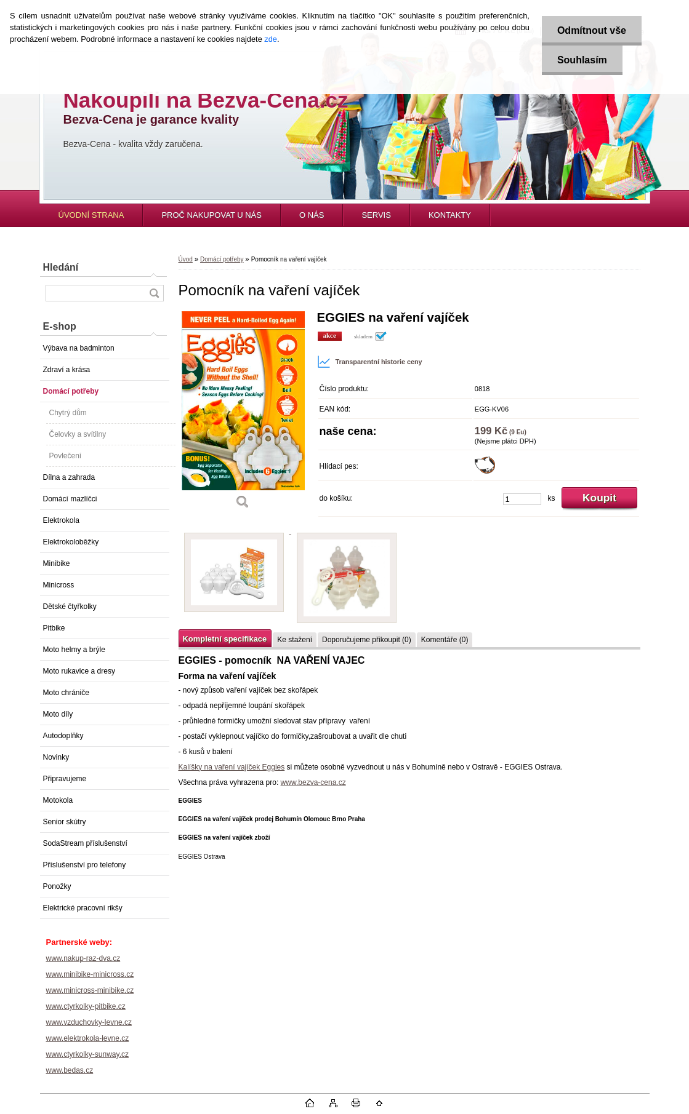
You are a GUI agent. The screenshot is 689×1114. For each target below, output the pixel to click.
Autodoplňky (63, 735)
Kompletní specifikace (225, 638)
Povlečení (65, 456)
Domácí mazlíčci (70, 499)
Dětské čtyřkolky (70, 606)
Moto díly (58, 714)
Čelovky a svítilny (78, 434)
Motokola (58, 800)
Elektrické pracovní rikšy (83, 908)
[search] (154, 293)
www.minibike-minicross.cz (90, 974)
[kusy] (522, 499)
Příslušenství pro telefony (84, 865)
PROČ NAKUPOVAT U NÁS (211, 215)
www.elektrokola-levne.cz (87, 1038)
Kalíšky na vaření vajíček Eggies (232, 767)
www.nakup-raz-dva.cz (83, 958)
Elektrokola (61, 520)
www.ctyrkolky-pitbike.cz (86, 1006)
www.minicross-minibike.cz (90, 990)
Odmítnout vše (591, 30)
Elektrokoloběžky (71, 542)
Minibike (56, 563)
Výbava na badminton (79, 348)
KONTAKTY (450, 215)
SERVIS (375, 215)
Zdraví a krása (67, 369)
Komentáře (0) (445, 639)
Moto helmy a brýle (74, 649)
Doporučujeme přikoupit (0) (366, 639)
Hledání (61, 267)
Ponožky (57, 886)
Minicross (59, 585)
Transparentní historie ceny (369, 361)
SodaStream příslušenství (85, 843)
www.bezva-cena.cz (313, 782)
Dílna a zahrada (69, 477)
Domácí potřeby (71, 391)
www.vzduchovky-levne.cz (89, 1022)
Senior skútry (64, 822)
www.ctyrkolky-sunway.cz (87, 1054)
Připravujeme (65, 778)
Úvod (186, 259)
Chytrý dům (68, 412)
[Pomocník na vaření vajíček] (243, 414)
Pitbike (54, 628)
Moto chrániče (66, 692)
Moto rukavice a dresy (79, 671)
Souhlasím (582, 60)
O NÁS (311, 215)
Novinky (56, 757)
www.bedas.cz (70, 1070)
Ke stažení (294, 639)
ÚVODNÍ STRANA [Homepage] (91, 215)
